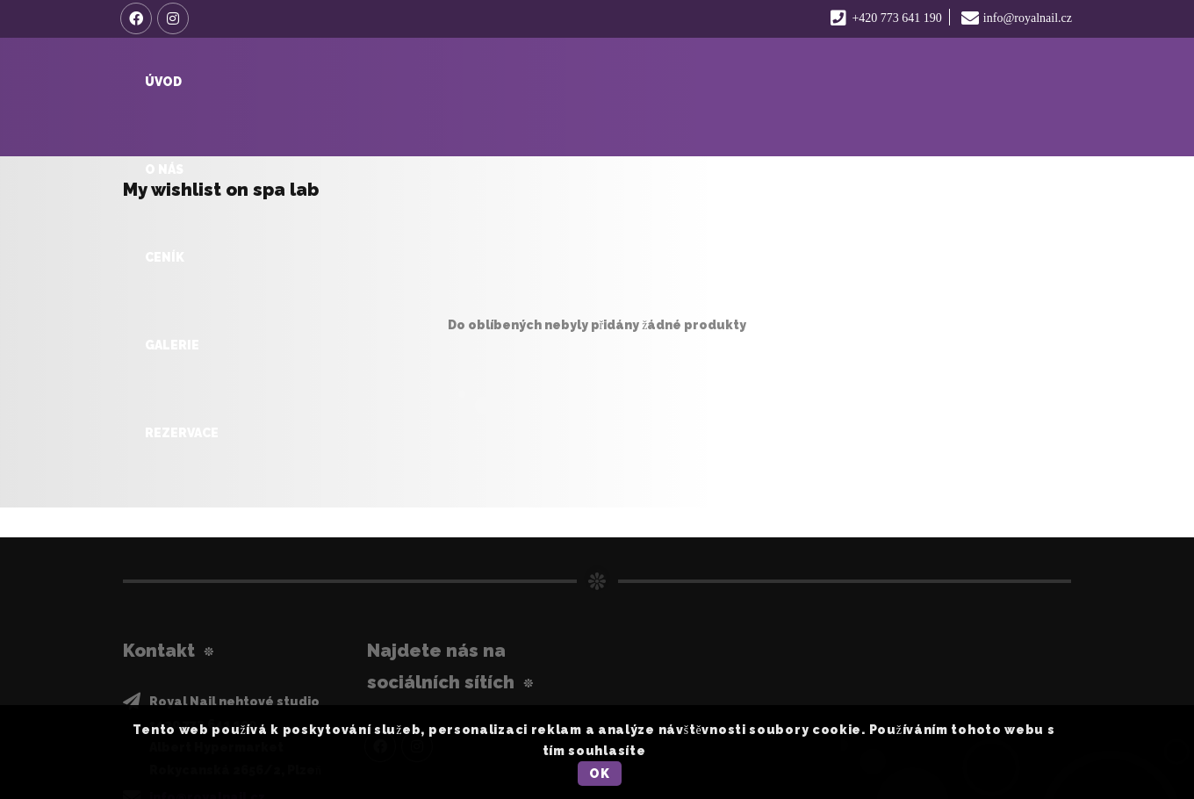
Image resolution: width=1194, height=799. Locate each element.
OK (599, 774)
